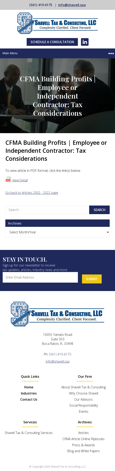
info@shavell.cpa (72, 5)
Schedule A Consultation (52, 42)
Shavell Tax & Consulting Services (29, 433)
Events (83, 411)
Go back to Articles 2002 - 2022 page (31, 192)
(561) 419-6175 (40, 5)
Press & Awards (83, 445)
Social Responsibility (83, 405)
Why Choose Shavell (83, 393)
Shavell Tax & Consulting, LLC (68, 466)
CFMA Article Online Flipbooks (84, 439)
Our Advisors (83, 399)
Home (28, 387)
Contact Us (28, 399)
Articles (83, 433)
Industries (29, 393)
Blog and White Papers (83, 451)
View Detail (16, 180)
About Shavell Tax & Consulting (83, 387)
